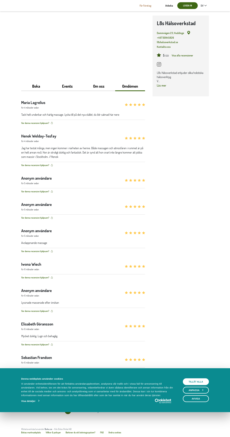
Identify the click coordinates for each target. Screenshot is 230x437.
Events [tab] (67, 86)
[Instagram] (159, 64)
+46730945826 (165, 37)
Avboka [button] (169, 5)
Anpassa (196, 412)
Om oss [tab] (98, 86)
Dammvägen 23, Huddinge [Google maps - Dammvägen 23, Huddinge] (173, 33)
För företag (145, 5)
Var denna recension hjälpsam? (37, 123)
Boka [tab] (36, 86)
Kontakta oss (164, 46)
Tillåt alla (196, 403)
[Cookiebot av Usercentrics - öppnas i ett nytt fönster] (163, 423)
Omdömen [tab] (130, 86)
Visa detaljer (28, 423)
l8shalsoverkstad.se (167, 42)
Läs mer (161, 85)
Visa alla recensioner (182, 55)
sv (202, 5)
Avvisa (196, 420)
